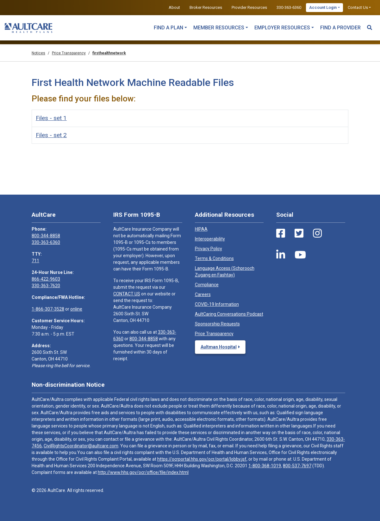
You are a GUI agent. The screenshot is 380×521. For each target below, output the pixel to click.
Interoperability (210, 238)
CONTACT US (126, 293)
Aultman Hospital (219, 346)
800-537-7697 (297, 465)
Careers (203, 294)
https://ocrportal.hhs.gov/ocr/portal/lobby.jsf (201, 459)
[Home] (28, 27)
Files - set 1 (51, 118)
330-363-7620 (46, 285)
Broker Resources (206, 7)
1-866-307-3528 (48, 309)
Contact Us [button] (358, 7)
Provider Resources (249, 7)
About (174, 7)
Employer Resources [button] (282, 28)
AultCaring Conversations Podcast (229, 314)
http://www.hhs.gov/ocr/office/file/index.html (143, 472)
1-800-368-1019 (264, 465)
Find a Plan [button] (168, 28)
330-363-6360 (289, 7)
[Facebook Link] (280, 233)
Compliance (207, 284)
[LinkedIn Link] (280, 255)
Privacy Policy (208, 248)
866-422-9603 (46, 279)
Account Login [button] (323, 7)
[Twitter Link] (299, 233)
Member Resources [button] (218, 28)
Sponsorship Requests (217, 323)
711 (35, 260)
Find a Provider (340, 28)
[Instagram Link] (317, 233)
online (76, 309)
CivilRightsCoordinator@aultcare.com (81, 445)
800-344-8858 (46, 235)
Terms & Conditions (214, 258)
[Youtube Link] (300, 255)
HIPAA (201, 229)
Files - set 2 (51, 135)
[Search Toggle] (369, 25)
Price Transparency (214, 333)
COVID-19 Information (217, 304)
